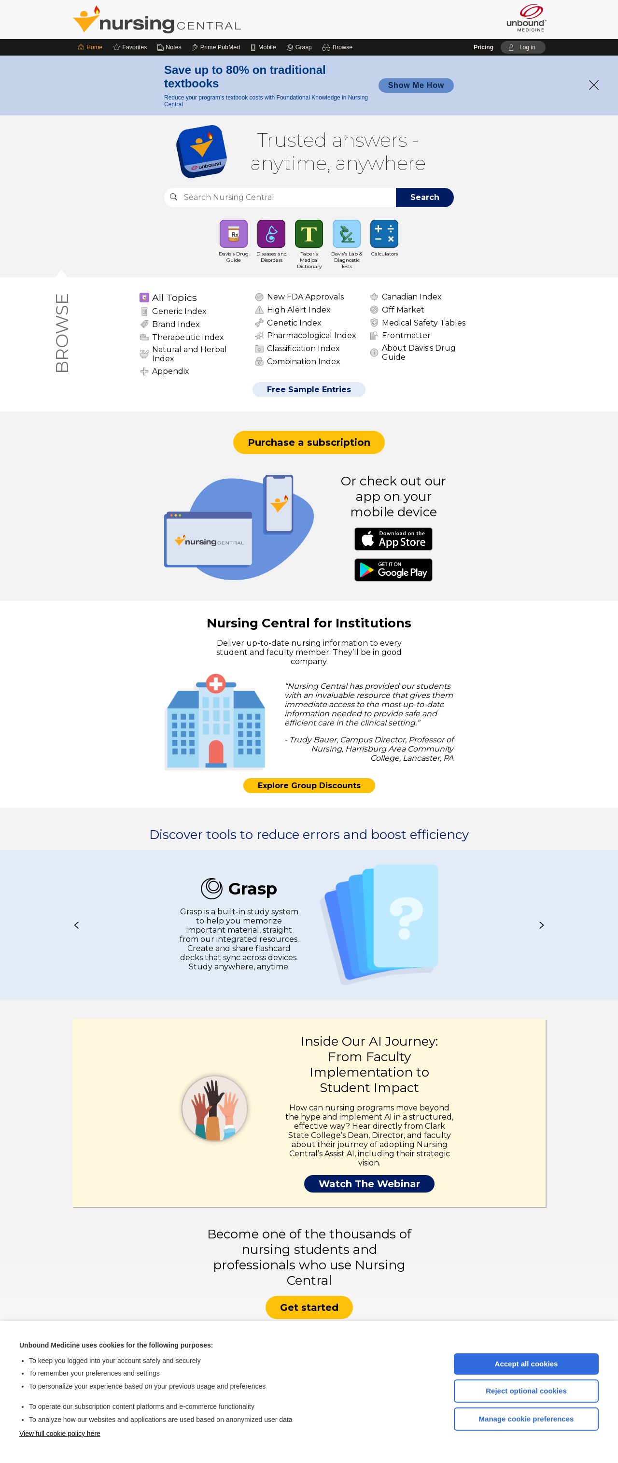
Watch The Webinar (369, 1184)
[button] (338, 47)
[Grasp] (299, 47)
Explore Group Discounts (309, 785)
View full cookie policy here (59, 1433)
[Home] (90, 47)
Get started (309, 1307)
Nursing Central (193, 19)
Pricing (483, 47)
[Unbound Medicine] (527, 17)
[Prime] (216, 47)
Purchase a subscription (309, 442)
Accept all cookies (526, 1364)
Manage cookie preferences (526, 1419)
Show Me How (416, 85)
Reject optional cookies (526, 1391)
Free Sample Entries (309, 389)
